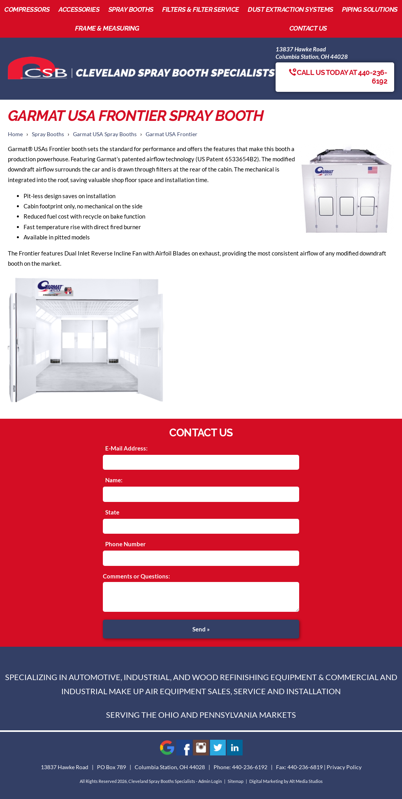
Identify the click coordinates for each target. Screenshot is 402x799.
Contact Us (308, 28)
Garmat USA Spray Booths (105, 134)
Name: (113, 479)
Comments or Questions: (136, 576)
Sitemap (235, 781)
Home (15, 134)
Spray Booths (130, 9)
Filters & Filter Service (200, 9)
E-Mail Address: (126, 448)
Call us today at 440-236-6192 (338, 77)
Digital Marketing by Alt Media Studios (286, 781)
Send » (201, 629)
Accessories (78, 9)
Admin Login (210, 781)
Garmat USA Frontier (171, 134)
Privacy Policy (344, 767)
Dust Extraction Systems (290, 9)
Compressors (26, 9)
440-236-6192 (249, 767)
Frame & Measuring (107, 28)
